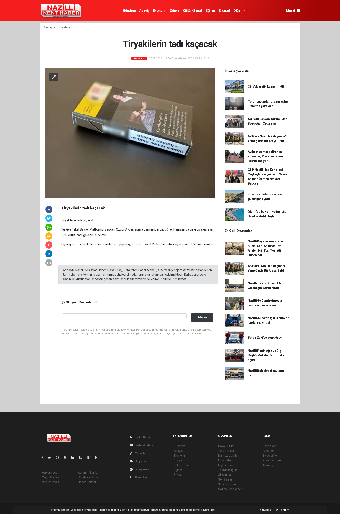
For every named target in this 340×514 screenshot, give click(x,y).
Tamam (282, 509)
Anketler (268, 451)
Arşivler (138, 461)
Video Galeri (141, 445)
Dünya (174, 10)
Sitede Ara (270, 446)
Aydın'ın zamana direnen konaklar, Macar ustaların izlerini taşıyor (266, 156)
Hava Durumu (227, 446)
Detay (265, 509)
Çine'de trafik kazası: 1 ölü (266, 86)
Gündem (129, 10)
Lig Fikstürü (225, 465)
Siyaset (224, 10)
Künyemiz (139, 469)
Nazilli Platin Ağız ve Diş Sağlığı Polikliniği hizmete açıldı (266, 355)
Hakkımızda (50, 472)
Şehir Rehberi (227, 484)
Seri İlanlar (225, 479)
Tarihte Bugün (227, 470)
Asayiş (144, 10)
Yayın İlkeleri (50, 477)
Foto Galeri (140, 437)
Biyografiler (270, 455)
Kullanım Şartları (88, 472)
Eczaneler (224, 460)
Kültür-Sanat (192, 10)
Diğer (238, 10)
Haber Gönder (87, 482)
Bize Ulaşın (140, 477)
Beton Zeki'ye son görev (265, 337)
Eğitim (210, 10)
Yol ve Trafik (226, 451)
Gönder (202, 317)
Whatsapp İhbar (88, 477)
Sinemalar (225, 474)
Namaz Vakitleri (228, 455)
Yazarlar (138, 453)
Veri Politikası (51, 482)
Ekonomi (159, 10)
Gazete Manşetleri (230, 489)
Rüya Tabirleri (272, 460)
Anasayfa (49, 27)
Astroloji (268, 465)
